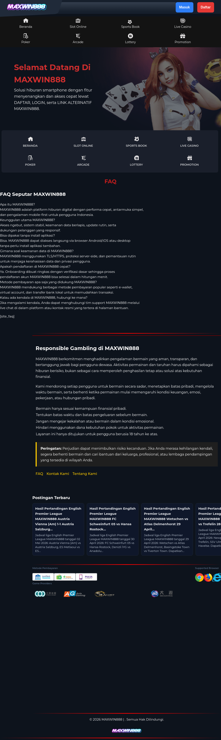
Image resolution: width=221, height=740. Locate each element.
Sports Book (130, 24)
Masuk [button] (184, 7)
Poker (25, 38)
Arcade (78, 38)
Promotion (183, 38)
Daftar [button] (206, 7)
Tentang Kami (85, 474)
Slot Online (78, 23)
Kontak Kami (58, 474)
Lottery (130, 38)
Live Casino (182, 23)
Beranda (25, 23)
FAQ (39, 474)
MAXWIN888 (112, 719)
